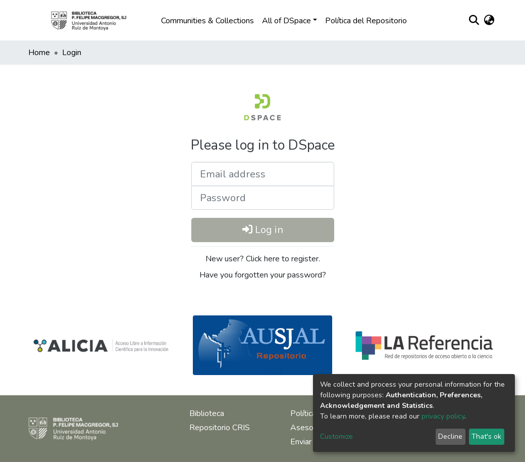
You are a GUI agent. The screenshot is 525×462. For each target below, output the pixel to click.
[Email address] (262, 174)
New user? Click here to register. (262, 258)
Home (39, 52)
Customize (336, 436)
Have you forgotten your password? (262, 275)
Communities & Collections (207, 20)
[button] (489, 21)
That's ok (486, 436)
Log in (262, 230)
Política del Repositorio (366, 20)
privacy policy (443, 416)
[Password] (262, 198)
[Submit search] (474, 20)
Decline (450, 436)
